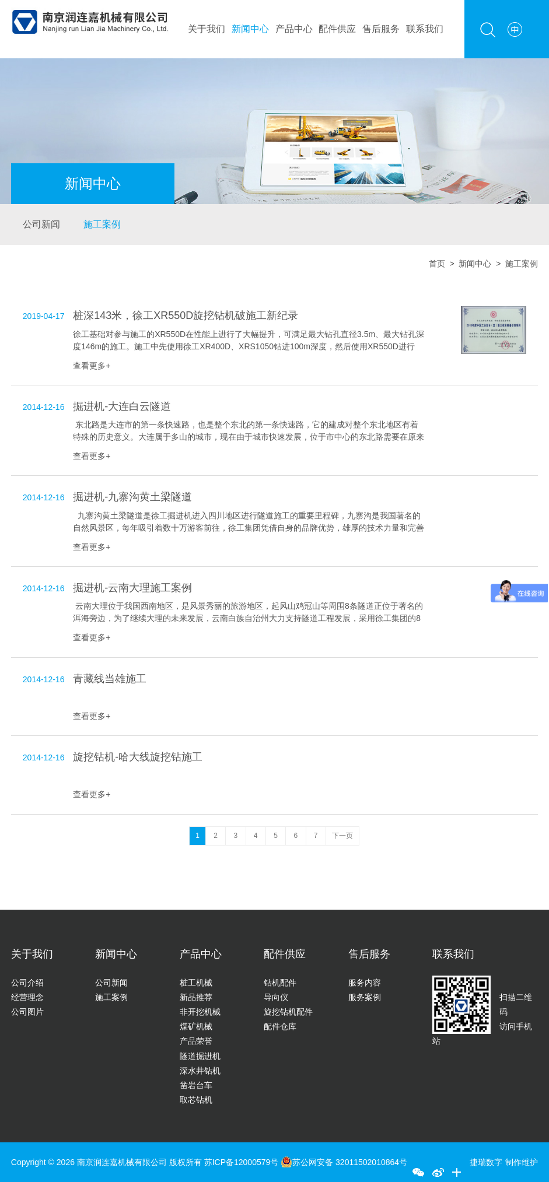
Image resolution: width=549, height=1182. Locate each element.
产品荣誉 (196, 1041)
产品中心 (294, 29)
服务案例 (364, 997)
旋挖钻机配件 (288, 1011)
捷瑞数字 (486, 1162)
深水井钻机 (200, 1070)
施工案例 (102, 224)
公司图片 (27, 1011)
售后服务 (381, 29)
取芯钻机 (196, 1099)
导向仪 (276, 997)
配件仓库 (280, 1026)
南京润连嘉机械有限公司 (122, 1162)
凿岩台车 (196, 1085)
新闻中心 (250, 29)
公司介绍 (27, 982)
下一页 (342, 836)
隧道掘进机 (200, 1056)
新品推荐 (196, 997)
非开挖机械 (200, 1011)
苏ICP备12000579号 (242, 1162)
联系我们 (424, 29)
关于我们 (206, 29)
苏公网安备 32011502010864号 (344, 1162)
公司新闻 (41, 224)
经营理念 (27, 997)
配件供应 (337, 29)
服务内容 (364, 982)
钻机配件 (280, 982)
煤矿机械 (196, 1026)
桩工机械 (196, 982)
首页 (437, 263)
